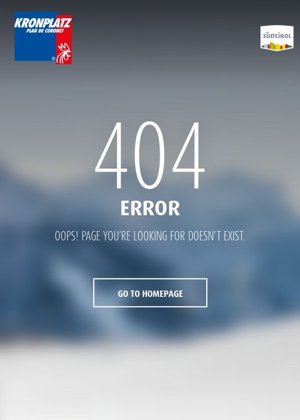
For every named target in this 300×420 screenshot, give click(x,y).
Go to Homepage (150, 294)
